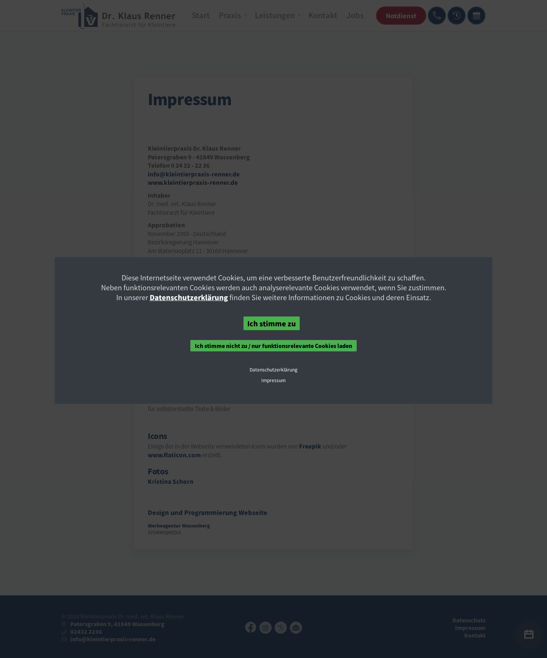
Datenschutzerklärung (189, 297)
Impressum (273, 380)
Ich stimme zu (271, 323)
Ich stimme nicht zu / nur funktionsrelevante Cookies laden (273, 345)
